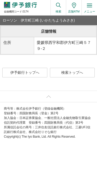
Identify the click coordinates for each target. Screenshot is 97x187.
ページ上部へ (48, 96)
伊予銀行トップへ (24, 72)
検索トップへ (72, 72)
